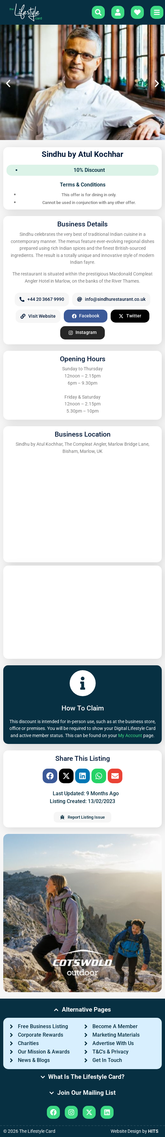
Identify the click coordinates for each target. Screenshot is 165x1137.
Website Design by (134, 1131)
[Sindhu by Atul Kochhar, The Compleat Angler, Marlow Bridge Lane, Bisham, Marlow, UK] (82, 508)
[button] (8, 83)
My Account (130, 735)
